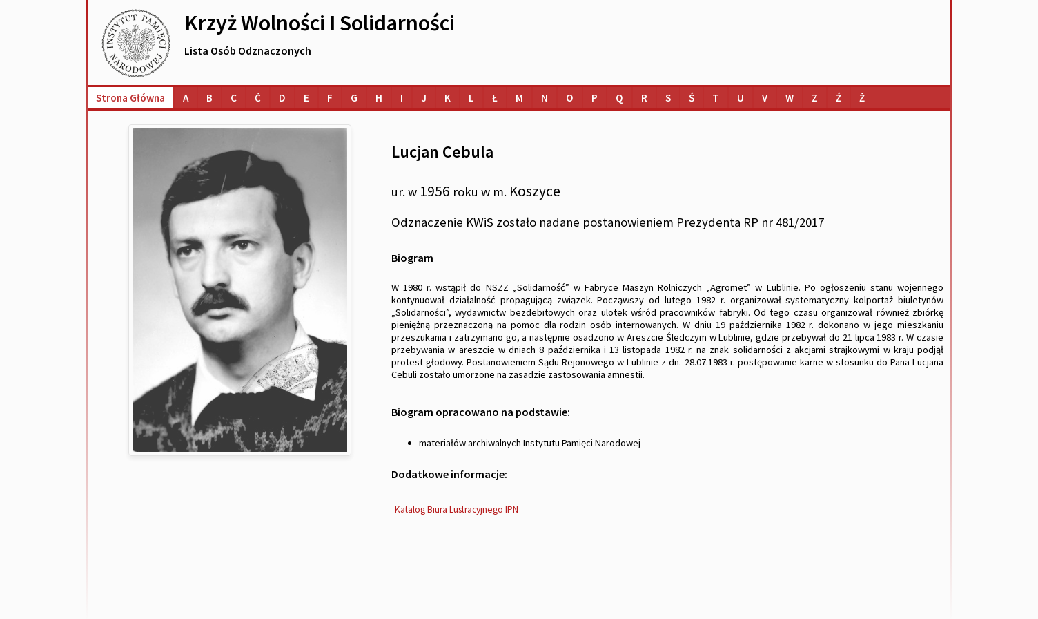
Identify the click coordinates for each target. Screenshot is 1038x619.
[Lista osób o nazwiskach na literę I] (401, 97)
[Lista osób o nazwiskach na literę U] (740, 97)
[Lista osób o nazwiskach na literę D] (282, 97)
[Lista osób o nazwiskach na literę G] (354, 97)
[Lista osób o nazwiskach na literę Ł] (495, 97)
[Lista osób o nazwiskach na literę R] (644, 97)
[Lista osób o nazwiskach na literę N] (544, 97)
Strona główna (130, 97)
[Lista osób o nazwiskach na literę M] (519, 97)
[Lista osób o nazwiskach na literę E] (306, 97)
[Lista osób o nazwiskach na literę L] (471, 97)
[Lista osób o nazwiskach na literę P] (594, 97)
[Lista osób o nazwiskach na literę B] (209, 97)
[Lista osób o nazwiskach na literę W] (789, 97)
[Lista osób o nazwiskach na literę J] (424, 97)
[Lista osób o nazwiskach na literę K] (447, 97)
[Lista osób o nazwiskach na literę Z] (814, 97)
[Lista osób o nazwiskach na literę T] (715, 97)
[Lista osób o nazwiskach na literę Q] (619, 97)
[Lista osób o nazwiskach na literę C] (233, 97)
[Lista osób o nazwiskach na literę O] (570, 97)
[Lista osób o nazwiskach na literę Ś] (691, 97)
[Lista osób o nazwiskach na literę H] (379, 97)
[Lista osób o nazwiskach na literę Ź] (839, 97)
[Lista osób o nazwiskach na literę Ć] (257, 97)
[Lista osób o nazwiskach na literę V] (765, 97)
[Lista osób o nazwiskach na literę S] (668, 97)
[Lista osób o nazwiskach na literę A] (186, 97)
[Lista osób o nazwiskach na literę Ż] (862, 97)
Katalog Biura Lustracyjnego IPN (456, 509)
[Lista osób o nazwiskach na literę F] (330, 97)
